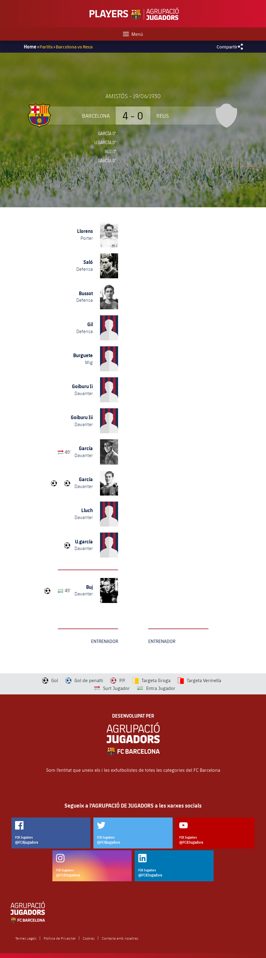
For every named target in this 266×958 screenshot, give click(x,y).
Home (30, 47)
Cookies (89, 938)
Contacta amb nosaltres (120, 938)
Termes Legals (25, 938)
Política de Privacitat (60, 938)
